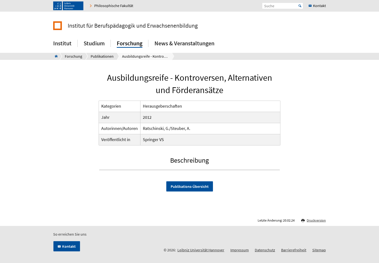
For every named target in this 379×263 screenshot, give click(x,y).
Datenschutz (265, 249)
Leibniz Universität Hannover (200, 249)
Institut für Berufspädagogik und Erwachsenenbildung (133, 26)
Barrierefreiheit (293, 249)
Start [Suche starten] (300, 6)
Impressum (239, 249)
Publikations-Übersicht (190, 186)
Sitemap (319, 249)
